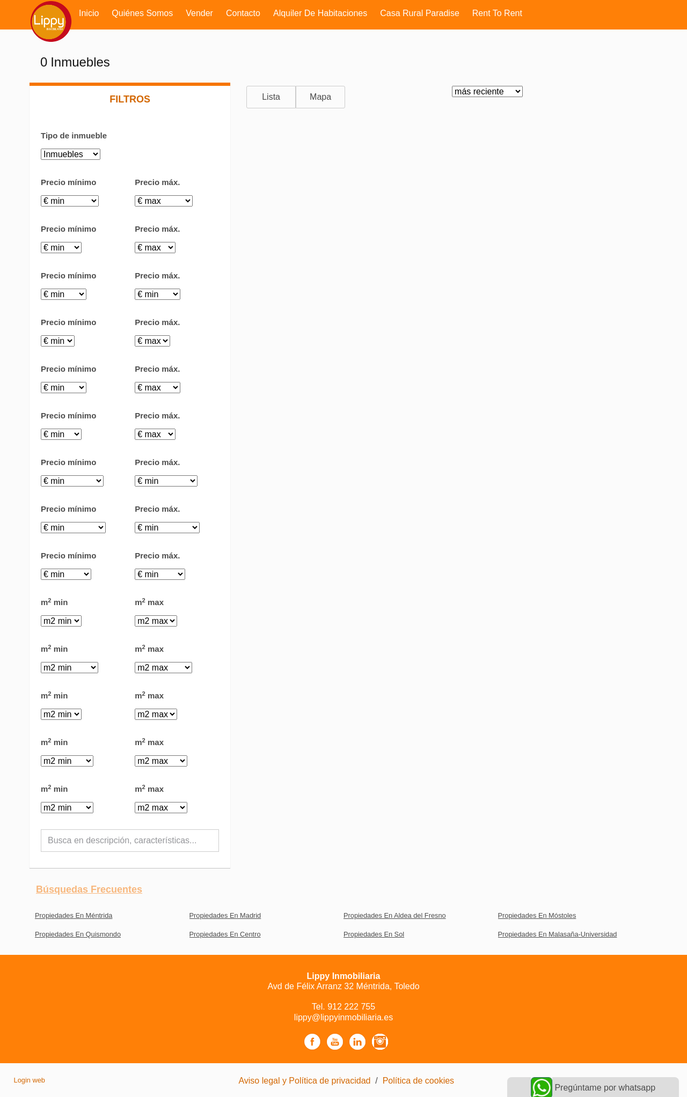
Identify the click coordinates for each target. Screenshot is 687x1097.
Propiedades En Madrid (225, 915)
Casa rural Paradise (419, 13)
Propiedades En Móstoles (537, 915)
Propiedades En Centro (225, 934)
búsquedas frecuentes (89, 889)
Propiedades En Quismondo (78, 934)
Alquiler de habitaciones (320, 13)
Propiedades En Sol (374, 934)
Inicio (89, 13)
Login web (29, 1080)
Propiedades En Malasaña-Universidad (557, 934)
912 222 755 (351, 1006)
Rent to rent (497, 13)
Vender (199, 13)
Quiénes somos (142, 13)
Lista (271, 96)
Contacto (243, 13)
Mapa (320, 96)
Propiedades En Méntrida (73, 915)
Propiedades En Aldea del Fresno (395, 915)
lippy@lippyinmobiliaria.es (343, 1017)
